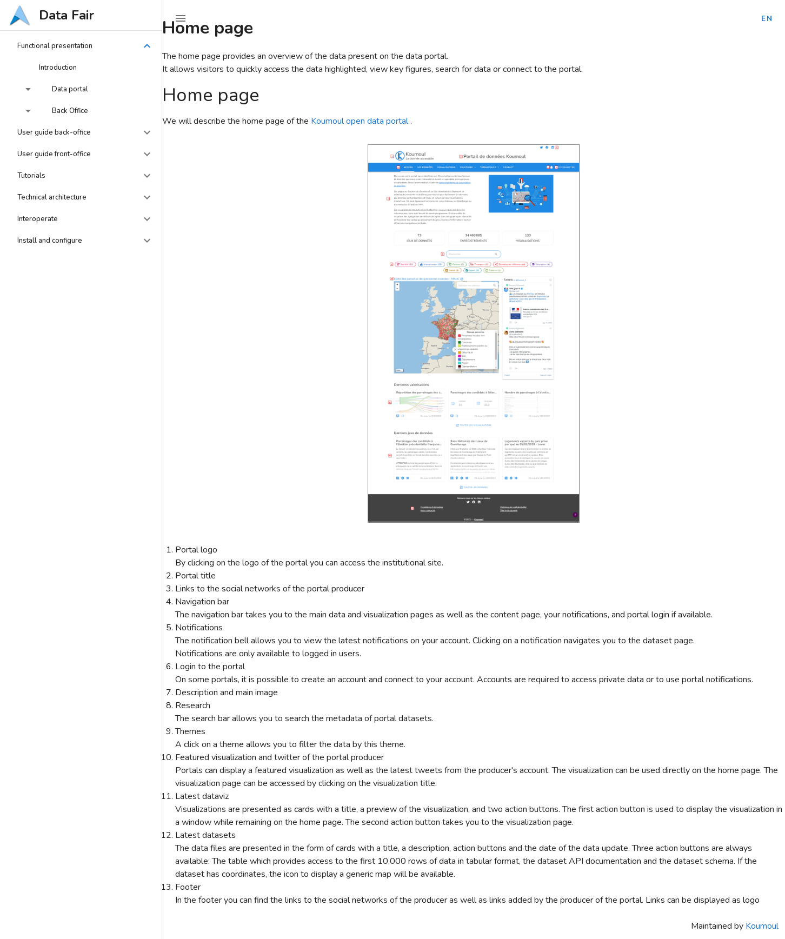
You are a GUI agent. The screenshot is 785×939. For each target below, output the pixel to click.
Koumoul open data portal (360, 121)
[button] (81, 46)
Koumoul (762, 926)
